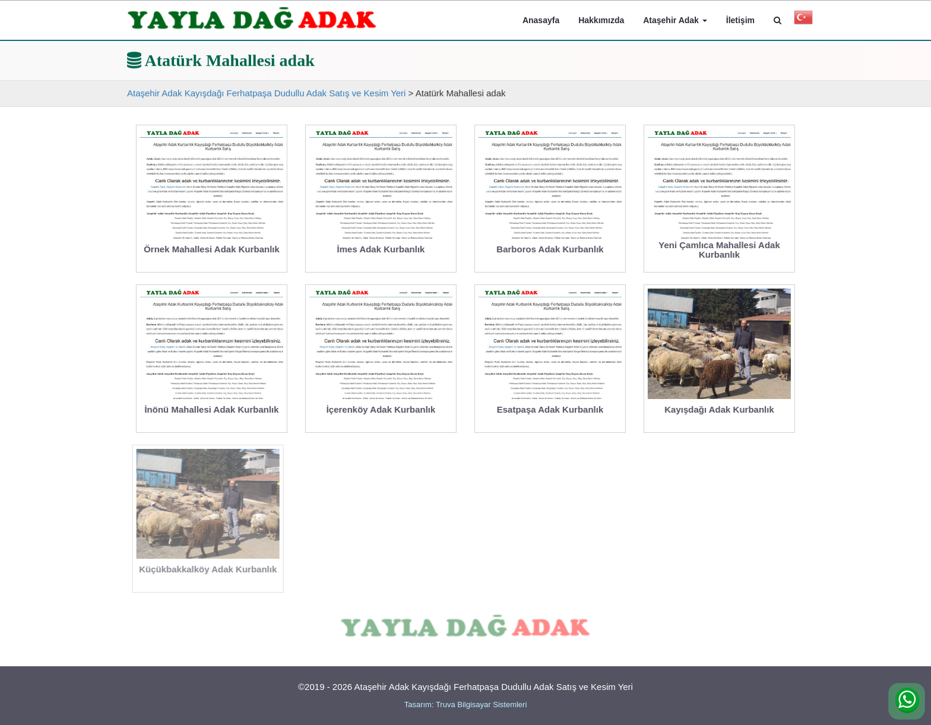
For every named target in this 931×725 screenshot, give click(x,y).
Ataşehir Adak (675, 20)
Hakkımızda (601, 20)
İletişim (740, 20)
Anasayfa (540, 20)
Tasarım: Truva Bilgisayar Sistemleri (465, 704)
